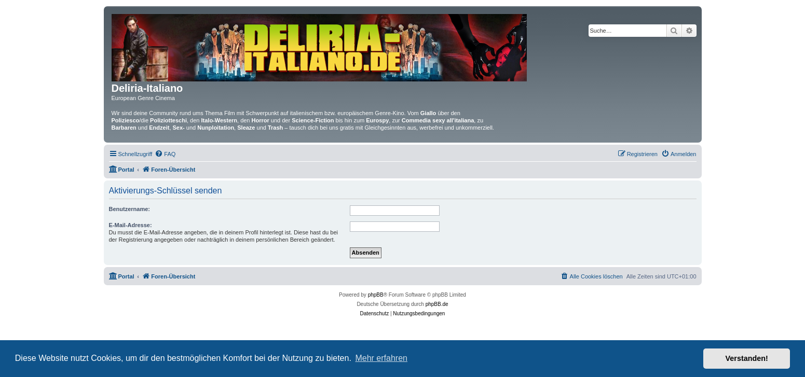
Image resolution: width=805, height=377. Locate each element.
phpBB (376, 295)
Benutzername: (129, 209)
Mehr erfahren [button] (381, 358)
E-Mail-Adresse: (130, 225)
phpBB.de (437, 304)
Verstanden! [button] (747, 358)
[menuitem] (165, 154)
